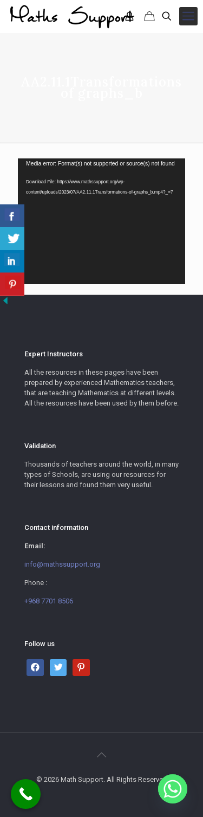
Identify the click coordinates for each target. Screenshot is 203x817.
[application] (101, 221)
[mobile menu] (188, 16)
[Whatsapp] (172, 788)
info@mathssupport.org (62, 564)
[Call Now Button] (26, 794)
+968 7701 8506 (48, 601)
